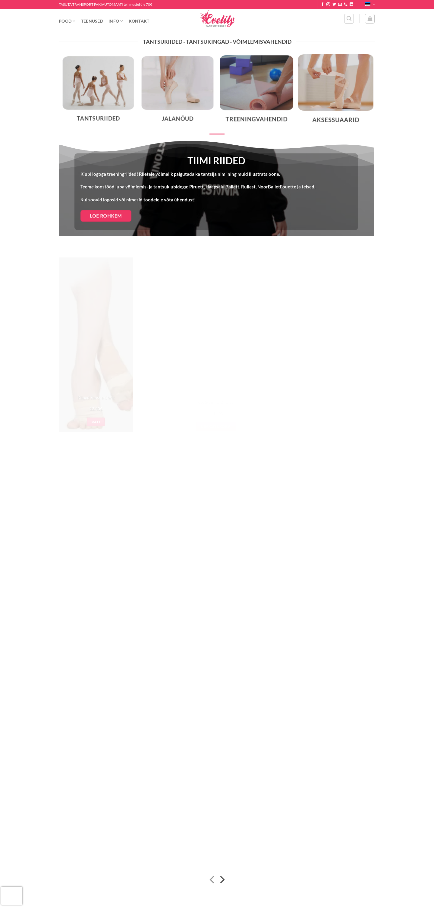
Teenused (92, 21)
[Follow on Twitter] (334, 4)
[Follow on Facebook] (322, 4)
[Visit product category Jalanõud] (177, 92)
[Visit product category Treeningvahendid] (256, 92)
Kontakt (139, 21)
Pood (67, 21)
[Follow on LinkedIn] (351, 4)
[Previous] (213, 880)
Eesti (370, 4)
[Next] (222, 880)
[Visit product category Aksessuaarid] (335, 92)
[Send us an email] (340, 4)
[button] (349, 19)
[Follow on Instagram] (328, 4)
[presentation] (11, 896)
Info (115, 21)
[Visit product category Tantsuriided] (98, 92)
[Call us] (346, 4)
